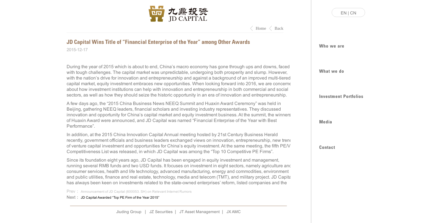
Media (325, 121)
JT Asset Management (199, 211)
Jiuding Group (128, 211)
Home (261, 28)
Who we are (331, 45)
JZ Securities (161, 211)
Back (279, 28)
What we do (331, 70)
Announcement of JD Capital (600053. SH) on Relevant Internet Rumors (136, 192)
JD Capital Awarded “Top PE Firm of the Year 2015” (120, 198)
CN (353, 12)
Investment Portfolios (341, 96)
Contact (327, 146)
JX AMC (233, 211)
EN (344, 12)
